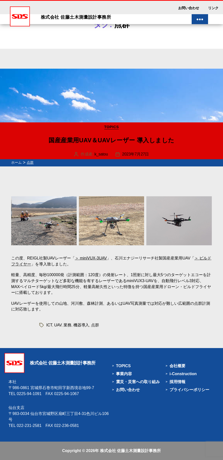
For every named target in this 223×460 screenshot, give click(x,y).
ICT (49, 325)
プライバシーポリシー (189, 390)
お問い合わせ (188, 8)
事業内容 (124, 374)
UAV (57, 325)
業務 (67, 325)
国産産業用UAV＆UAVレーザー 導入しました (111, 140)
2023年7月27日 (135, 154)
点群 (95, 325)
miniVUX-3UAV (93, 258)
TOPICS (111, 127)
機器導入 (81, 325)
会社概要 (177, 366)
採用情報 (177, 382)
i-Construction (183, 374)
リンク (213, 8)
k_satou (101, 154)
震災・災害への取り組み (138, 382)
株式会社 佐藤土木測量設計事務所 (130, 451)
